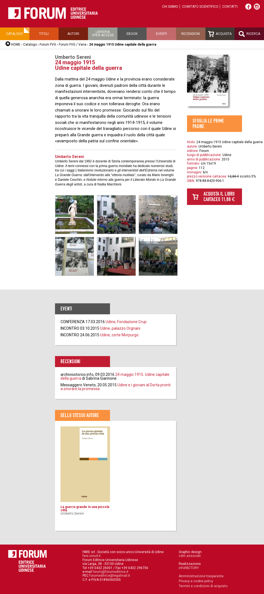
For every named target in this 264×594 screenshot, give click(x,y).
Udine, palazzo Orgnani (120, 328)
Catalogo (14, 34)
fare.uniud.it (91, 556)
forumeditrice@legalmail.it (109, 576)
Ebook (132, 34)
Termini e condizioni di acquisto (203, 586)
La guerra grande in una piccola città (85, 508)
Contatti (230, 7)
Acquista (220, 34)
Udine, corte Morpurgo (119, 335)
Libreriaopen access (103, 33)
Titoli (44, 34)
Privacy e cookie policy (196, 581)
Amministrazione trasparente (201, 576)
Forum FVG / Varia (72, 44)
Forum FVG (48, 44)
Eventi (161, 34)
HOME (15, 44)
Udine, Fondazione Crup (126, 322)
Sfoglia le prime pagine (208, 123)
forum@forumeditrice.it (110, 572)
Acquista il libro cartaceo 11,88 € (219, 196)
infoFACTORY (189, 568)
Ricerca (249, 34)
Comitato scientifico (200, 7)
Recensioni (190, 34)
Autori (73, 34)
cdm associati (190, 556)
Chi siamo (170, 7)
